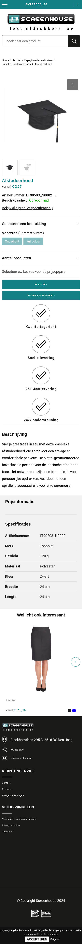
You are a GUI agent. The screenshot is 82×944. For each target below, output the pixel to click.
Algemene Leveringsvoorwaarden (27, 831)
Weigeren (55, 939)
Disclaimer (10, 847)
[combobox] (35, 41)
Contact (8, 789)
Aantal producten (18, 259)
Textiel (20, 60)
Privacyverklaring (14, 839)
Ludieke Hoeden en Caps (20, 64)
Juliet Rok (13, 704)
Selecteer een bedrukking (26, 224)
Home (6, 60)
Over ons (8, 798)
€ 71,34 (16, 714)
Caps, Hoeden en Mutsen (47, 60)
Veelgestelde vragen (17, 806)
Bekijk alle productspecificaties (27, 208)
